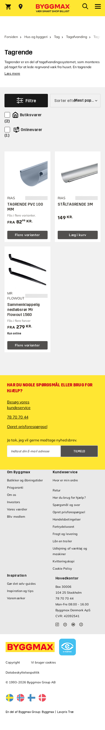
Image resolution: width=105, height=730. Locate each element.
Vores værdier (17, 509)
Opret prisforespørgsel (27, 426)
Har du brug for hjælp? (69, 498)
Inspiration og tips (20, 591)
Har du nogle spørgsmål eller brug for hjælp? (49, 387)
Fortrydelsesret (63, 527)
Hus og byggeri (36, 37)
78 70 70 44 (17, 417)
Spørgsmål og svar (66, 505)
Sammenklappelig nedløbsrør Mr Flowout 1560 (23, 309)
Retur (57, 490)
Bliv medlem (16, 517)
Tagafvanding (76, 37)
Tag (57, 37)
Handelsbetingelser (67, 519)
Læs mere (12, 73)
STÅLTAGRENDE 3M (75, 204)
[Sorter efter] (75, 100)
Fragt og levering (65, 534)
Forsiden (11, 37)
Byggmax (48, 712)
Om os (11, 495)
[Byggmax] (53, 8)
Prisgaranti (15, 487)
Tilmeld (79, 451)
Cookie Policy (62, 568)
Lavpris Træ (65, 712)
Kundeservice (65, 472)
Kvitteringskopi (64, 561)
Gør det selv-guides (21, 584)
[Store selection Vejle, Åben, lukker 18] (20, 6)
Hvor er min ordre (65, 480)
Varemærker (16, 598)
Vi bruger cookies (43, 662)
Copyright (13, 662)
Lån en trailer (62, 541)
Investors (13, 502)
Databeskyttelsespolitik (22, 672)
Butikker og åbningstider (25, 480)
